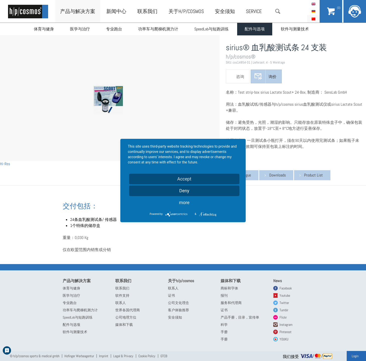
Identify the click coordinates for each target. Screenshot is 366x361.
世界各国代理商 (127, 310)
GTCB (163, 356)
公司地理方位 (125, 317)
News (277, 280)
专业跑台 (114, 29)
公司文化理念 (178, 302)
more (184, 202)
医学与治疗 (80, 29)
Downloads (277, 175)
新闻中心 (116, 11)
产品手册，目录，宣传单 (240, 317)
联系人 (120, 302)
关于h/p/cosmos (186, 11)
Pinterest (286, 332)
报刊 (224, 295)
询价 (272, 76)
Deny (184, 190)
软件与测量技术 (295, 29)
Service (254, 11)
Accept (184, 179)
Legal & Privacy (123, 356)
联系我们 (147, 11)
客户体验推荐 (178, 310)
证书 (171, 295)
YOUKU (284, 339)
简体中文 (313, 19)
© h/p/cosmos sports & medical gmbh (34, 356)
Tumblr (284, 310)
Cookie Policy (146, 356)
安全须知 (225, 11)
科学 (224, 324)
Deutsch (313, 11)
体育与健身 (44, 29)
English (313, 4)
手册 (224, 332)
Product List (313, 175)
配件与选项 (255, 29)
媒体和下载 (124, 324)
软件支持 (122, 295)
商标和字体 (229, 288)
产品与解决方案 (77, 11)
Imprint (103, 356)
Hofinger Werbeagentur (79, 356)
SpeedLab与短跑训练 (211, 29)
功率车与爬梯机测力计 (158, 29)
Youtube (285, 295)
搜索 (278, 11)
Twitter (284, 302)
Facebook (286, 288)
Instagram (286, 324)
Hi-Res (5, 163)
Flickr (283, 317)
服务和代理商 (231, 302)
